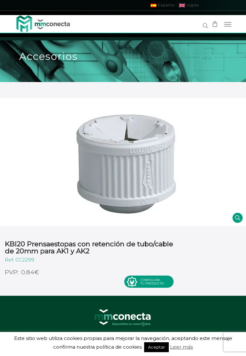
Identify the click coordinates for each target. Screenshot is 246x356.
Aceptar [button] (156, 347)
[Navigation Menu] (227, 24)
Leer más (181, 347)
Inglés (189, 5)
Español (163, 5)
